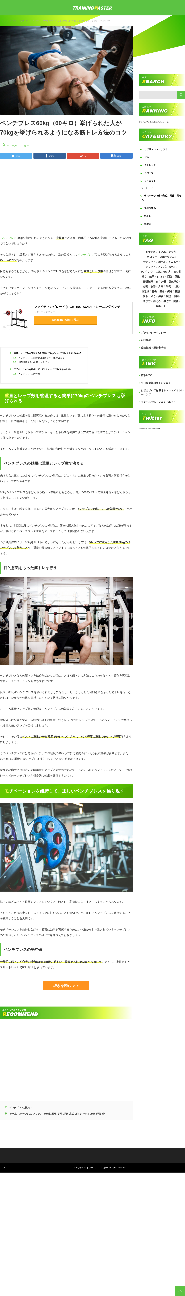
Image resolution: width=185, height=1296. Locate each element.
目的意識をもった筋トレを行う (31, 362)
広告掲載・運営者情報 (153, 347)
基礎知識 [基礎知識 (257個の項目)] (148, 281)
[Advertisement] (57, 199)
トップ (3, 21)
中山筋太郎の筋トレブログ (156, 383)
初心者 (46, 1113)
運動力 (147, 224)
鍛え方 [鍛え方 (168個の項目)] (167, 301)
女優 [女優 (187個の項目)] (163, 281)
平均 (59, 1113)
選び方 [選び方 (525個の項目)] (146, 301)
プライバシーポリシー (153, 332)
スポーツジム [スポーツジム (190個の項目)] (167, 257)
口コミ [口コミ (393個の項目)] (160, 276)
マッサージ (147, 188)
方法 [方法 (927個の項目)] (160, 286)
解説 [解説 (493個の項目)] (168, 296)
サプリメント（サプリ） (157, 149)
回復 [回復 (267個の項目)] (169, 276)
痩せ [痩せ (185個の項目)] (169, 291)
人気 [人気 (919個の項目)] (158, 271)
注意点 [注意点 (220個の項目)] (145, 291)
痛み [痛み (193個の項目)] (162, 291)
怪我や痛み (150, 208)
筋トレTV (146, 375)
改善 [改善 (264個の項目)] (153, 286)
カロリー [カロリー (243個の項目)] (152, 257)
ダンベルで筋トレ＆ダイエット (158, 402)
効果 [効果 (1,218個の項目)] (151, 276)
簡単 (92, 1113)
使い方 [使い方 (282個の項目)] (167, 271)
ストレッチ (150, 165)
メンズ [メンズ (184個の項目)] (162, 266)
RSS (4, 1168)
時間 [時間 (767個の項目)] (168, 286)
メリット (37, 1113)
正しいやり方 (82, 1113)
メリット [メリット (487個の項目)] (151, 266)
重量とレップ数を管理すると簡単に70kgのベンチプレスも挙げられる (46, 353)
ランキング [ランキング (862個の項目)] (147, 271)
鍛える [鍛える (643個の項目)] (157, 301)
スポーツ (149, 173)
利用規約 (146, 340)
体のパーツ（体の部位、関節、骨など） (160, 198)
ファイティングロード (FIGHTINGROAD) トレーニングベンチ (77, 306)
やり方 (12, 1113)
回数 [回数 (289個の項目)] (177, 276)
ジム (146, 157)
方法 (71, 1113)
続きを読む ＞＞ (66, 986)
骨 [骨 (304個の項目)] (164, 306)
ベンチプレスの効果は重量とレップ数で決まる (38, 357)
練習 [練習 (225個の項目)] (160, 296)
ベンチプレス (15, 21)
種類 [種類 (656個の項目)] (177, 291)
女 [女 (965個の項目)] (157, 281)
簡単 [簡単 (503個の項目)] (145, 296)
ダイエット (150, 180)
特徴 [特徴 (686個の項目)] (154, 291)
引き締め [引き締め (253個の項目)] (173, 281)
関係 (98, 1113)
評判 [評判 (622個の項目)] (176, 296)
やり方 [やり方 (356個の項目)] (172, 252)
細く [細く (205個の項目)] (153, 296)
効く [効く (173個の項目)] (144, 276)
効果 (53, 1113)
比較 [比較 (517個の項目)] (176, 286)
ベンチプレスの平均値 (26, 373)
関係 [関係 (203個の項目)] (175, 301)
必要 (65, 1113)
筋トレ (25, 21)
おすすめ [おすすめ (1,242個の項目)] (151, 252)
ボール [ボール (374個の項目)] (162, 261)
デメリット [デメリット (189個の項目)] (149, 261)
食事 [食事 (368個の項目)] (158, 306)
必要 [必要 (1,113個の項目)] (145, 286)
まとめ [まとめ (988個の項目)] (162, 252)
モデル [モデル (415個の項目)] (172, 266)
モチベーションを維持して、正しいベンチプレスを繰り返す (41, 369)
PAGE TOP (180, 1291)
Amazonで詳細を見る (65, 319)
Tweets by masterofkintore (149, 428)
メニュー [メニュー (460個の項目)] (173, 261)
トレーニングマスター (97, 1167)
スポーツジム (24, 1113)
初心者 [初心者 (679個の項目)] (177, 271)
